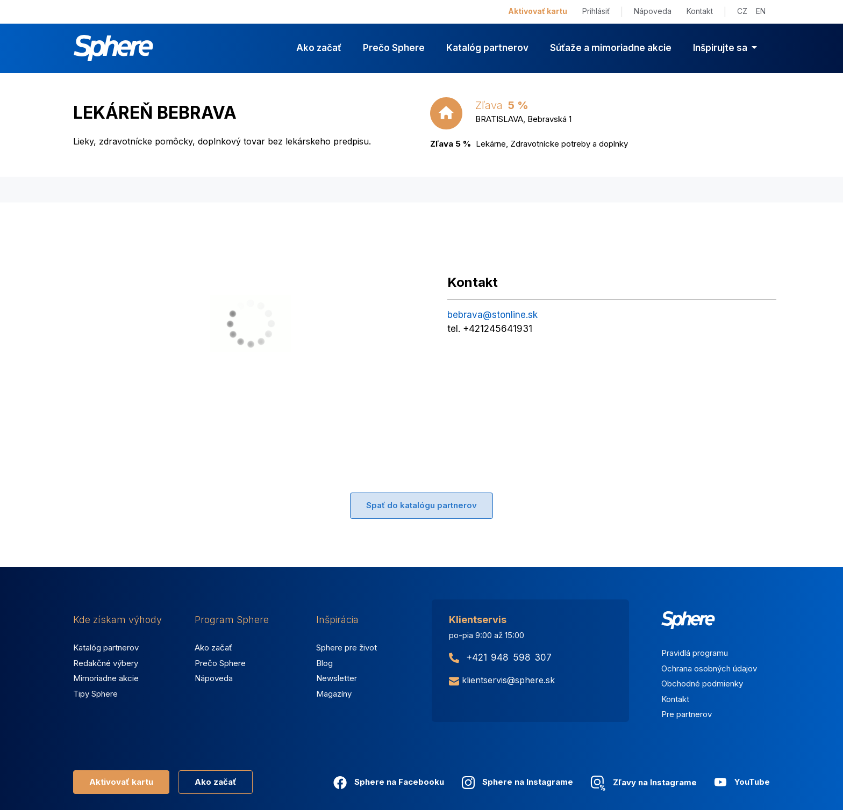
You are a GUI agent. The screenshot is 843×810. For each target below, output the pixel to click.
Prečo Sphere (394, 47)
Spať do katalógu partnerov (421, 505)
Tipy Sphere (95, 694)
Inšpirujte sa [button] (721, 47)
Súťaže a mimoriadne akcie (610, 47)
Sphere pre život (346, 647)
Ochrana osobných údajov (709, 668)
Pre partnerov (686, 714)
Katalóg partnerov (487, 47)
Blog (324, 663)
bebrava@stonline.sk (492, 314)
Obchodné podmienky (702, 683)
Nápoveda (652, 11)
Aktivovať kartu (537, 11)
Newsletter (336, 678)
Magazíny (334, 694)
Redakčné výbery (105, 663)
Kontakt (700, 11)
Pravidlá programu (694, 653)
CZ (742, 11)
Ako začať (318, 47)
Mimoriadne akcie (106, 678)
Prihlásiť (596, 11)
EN (761, 11)
